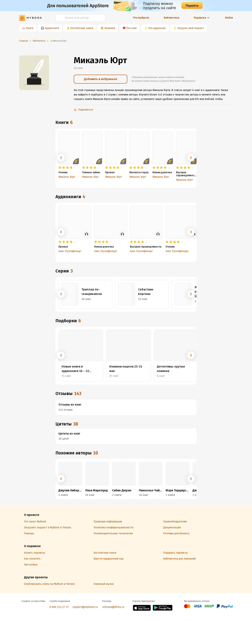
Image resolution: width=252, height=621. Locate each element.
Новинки (109, 28)
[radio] (59, 168)
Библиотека (171, 17)
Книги (29, 28)
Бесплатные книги (81, 28)
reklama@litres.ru (113, 607)
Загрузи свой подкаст (190, 28)
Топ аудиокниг (157, 28)
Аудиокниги (52, 28)
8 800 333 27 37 (59, 607)
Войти (229, 17)
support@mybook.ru (85, 607)
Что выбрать (141, 17)
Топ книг (131, 28)
